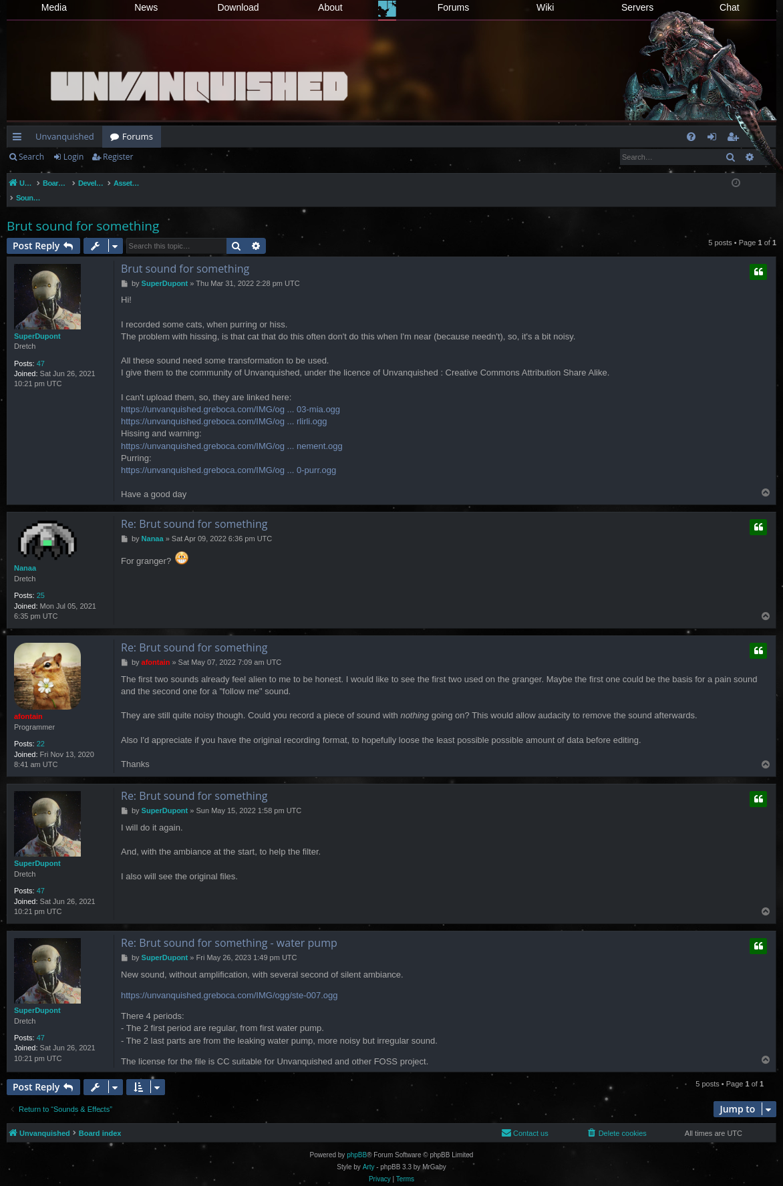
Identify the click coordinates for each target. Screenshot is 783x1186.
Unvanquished (64, 136)
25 (41, 581)
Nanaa (25, 554)
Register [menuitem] (735, 139)
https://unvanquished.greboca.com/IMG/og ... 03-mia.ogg (230, 395)
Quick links (19, 139)
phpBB (357, 1141)
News (146, 7)
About (330, 7)
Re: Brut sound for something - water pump (229, 928)
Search (31, 156)
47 (41, 349)
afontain (28, 702)
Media (54, 7)
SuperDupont (37, 322)
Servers (637, 7)
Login (73, 156)
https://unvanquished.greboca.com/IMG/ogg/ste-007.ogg (229, 981)
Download (238, 7)
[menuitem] (691, 137)
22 (41, 730)
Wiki (545, 7)
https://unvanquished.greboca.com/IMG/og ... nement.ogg (232, 432)
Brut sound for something (83, 211)
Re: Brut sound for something (194, 509)
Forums (453, 7)
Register (118, 156)
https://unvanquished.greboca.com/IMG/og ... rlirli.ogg (224, 407)
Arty (369, 1153)
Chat (730, 7)
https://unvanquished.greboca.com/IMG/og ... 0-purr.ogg (228, 456)
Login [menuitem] (714, 139)
